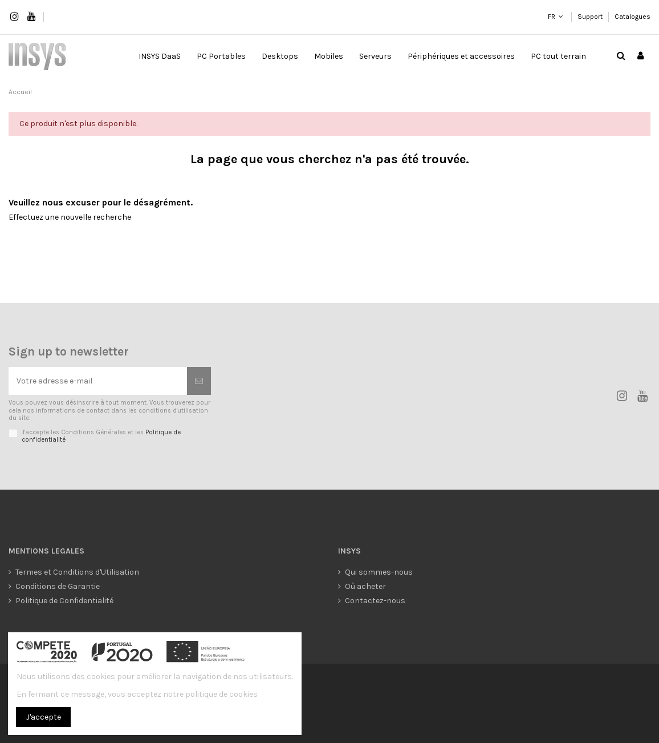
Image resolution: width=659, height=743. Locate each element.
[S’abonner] (199, 381)
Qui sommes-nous (379, 572)
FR (551, 17)
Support (590, 17)
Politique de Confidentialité (64, 600)
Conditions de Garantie (57, 586)
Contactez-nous (375, 600)
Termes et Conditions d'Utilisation (77, 572)
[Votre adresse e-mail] (98, 381)
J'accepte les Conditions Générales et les (101, 436)
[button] (221, 56)
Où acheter (365, 586)
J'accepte (43, 717)
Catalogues (632, 17)
